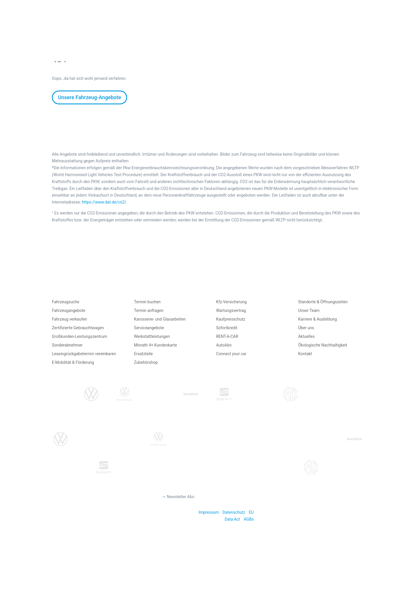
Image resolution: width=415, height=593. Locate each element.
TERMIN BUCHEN (281, 26)
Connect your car (231, 354)
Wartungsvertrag (231, 310)
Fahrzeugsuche (65, 302)
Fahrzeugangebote (68, 310)
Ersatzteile (143, 354)
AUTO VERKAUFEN (182, 26)
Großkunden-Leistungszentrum (79, 336)
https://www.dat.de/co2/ (104, 202)
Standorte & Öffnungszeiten (323, 302)
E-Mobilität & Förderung (73, 362)
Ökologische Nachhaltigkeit (322, 345)
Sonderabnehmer (67, 345)
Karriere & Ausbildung (317, 319)
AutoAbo (224, 345)
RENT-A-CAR (227, 336)
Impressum (209, 512)
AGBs (249, 519)
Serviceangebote (149, 328)
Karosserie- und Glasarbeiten (160, 319)
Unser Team (308, 310)
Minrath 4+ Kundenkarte (155, 345)
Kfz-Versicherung (231, 302)
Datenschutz (233, 512)
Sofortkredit (226, 328)
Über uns (306, 328)
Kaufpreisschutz (230, 319)
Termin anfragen (148, 310)
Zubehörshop (146, 362)
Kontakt (305, 354)
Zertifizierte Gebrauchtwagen (78, 328)
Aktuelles (306, 336)
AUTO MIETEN (232, 26)
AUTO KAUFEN (131, 26)
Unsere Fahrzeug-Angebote (89, 97)
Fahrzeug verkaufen (69, 319)
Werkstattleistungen (152, 336)
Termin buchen (147, 302)
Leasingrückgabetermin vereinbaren (84, 354)
